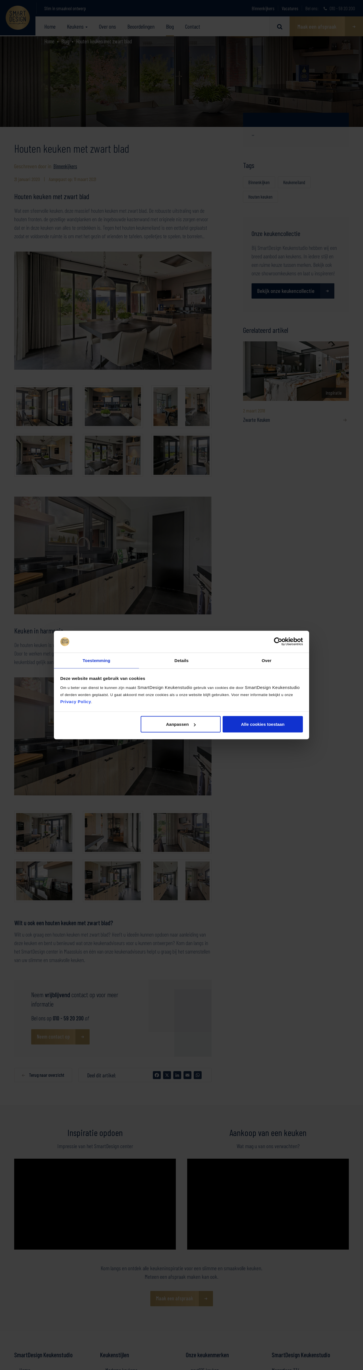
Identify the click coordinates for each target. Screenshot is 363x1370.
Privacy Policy (75, 701)
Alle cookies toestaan (262, 724)
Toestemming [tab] (96, 660)
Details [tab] (181, 660)
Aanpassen (181, 724)
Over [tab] (267, 660)
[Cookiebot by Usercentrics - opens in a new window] (278, 641)
